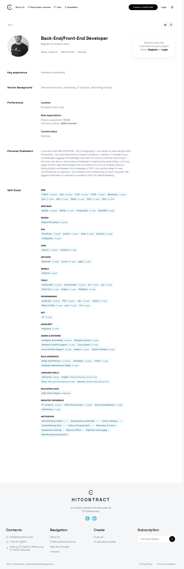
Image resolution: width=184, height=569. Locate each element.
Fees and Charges (59, 546)
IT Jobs (57, 7)
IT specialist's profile (105, 541)
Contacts (55, 551)
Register (153, 49)
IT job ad (98, 537)
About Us (19, 7)
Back (10, 24)
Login (163, 7)
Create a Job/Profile (143, 7)
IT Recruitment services (39, 7)
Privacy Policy (146, 564)
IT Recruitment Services (62, 541)
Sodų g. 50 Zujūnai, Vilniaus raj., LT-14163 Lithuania (25, 548)
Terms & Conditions (166, 564)
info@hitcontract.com (19, 537)
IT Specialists (71, 7)
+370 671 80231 (16, 541)
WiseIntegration (45, 564)
